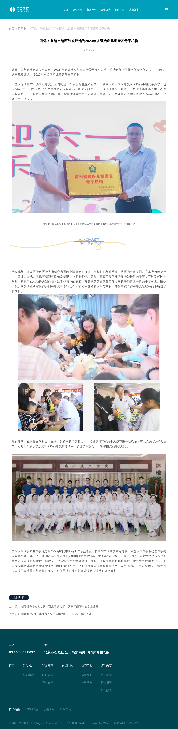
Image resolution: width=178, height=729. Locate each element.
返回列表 (18, 597)
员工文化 (106, 674)
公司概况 (28, 674)
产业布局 (47, 682)
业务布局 (92, 9)
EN (167, 9)
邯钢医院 (65, 709)
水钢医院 (49, 709)
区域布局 (47, 674)
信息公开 (86, 674)
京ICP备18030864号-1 (73, 723)
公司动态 (86, 682)
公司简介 (79, 9)
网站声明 (119, 723)
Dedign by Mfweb (100, 723)
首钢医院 (32, 709)
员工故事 (106, 690)
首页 (68, 9)
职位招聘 (106, 682)
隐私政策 (134, 723)
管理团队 (105, 9)
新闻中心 (118, 9)
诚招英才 (131, 9)
